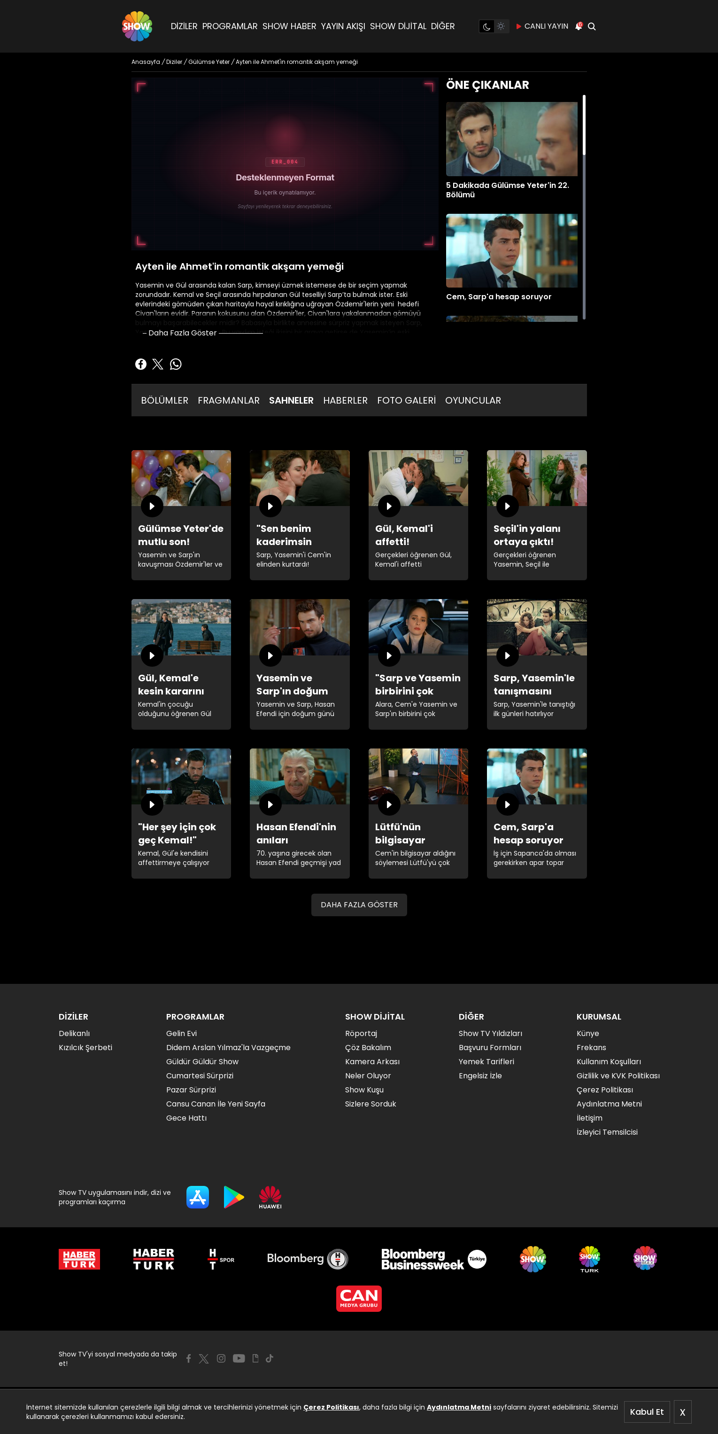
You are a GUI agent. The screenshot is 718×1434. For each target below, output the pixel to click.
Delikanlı (74, 1033)
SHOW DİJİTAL (398, 26)
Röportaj (361, 1033)
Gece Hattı (186, 1118)
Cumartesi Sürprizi (199, 1075)
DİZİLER (184, 26)
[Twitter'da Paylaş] (157, 364)
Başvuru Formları (490, 1047)
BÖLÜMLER (164, 400)
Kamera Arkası (372, 1061)
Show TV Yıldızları (490, 1033)
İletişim (589, 1118)
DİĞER (443, 26)
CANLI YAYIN (541, 26)
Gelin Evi (181, 1033)
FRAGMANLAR (229, 400)
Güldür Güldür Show (202, 1061)
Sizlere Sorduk (370, 1104)
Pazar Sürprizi (191, 1089)
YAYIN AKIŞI (343, 26)
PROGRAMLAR (230, 26)
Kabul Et (647, 1412)
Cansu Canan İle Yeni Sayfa (215, 1104)
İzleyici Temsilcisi (607, 1132)
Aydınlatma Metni (459, 1407)
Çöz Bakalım (368, 1047)
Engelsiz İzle (480, 1075)
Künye (588, 1033)
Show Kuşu (364, 1089)
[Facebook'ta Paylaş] (141, 364)
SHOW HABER (289, 26)
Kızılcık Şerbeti (85, 1047)
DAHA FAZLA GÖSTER (359, 904)
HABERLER (345, 400)
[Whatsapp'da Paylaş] (175, 364)
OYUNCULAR (473, 400)
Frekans (591, 1047)
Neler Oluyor (368, 1075)
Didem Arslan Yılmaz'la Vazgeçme (228, 1047)
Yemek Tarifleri (486, 1061)
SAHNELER (291, 400)
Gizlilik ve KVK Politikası (618, 1075)
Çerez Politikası (331, 1407)
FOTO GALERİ (406, 400)
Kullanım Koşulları (609, 1061)
